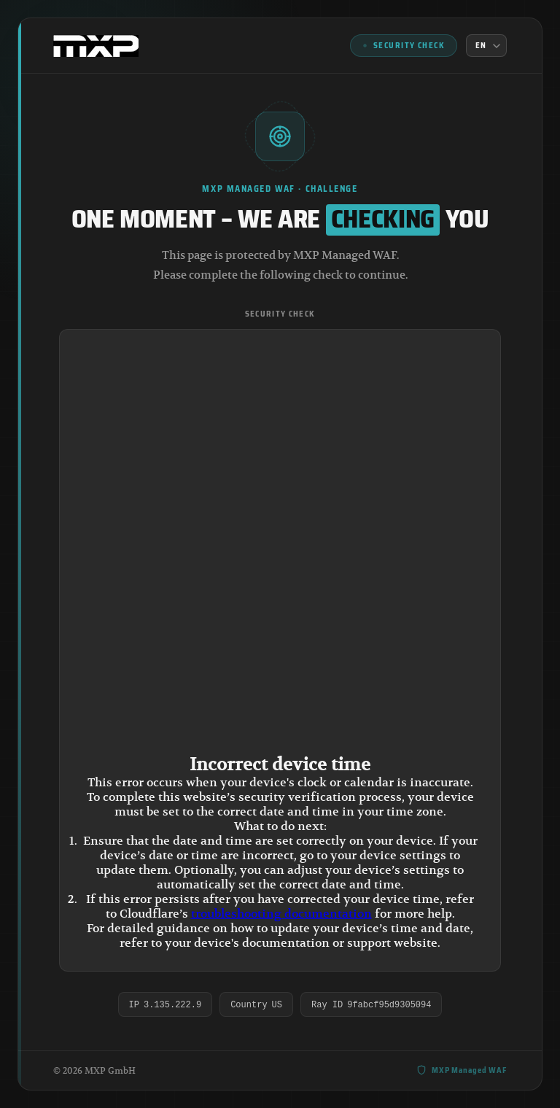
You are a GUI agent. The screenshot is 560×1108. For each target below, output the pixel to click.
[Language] (486, 45)
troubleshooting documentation (281, 914)
